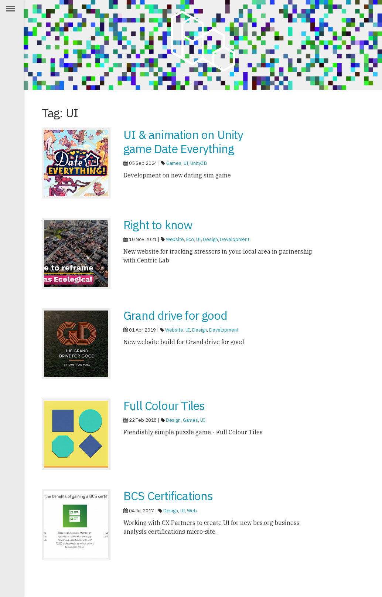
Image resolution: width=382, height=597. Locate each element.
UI (186, 163)
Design (210, 239)
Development (234, 239)
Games (173, 163)
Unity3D (198, 163)
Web (192, 511)
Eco (190, 239)
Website (175, 239)
